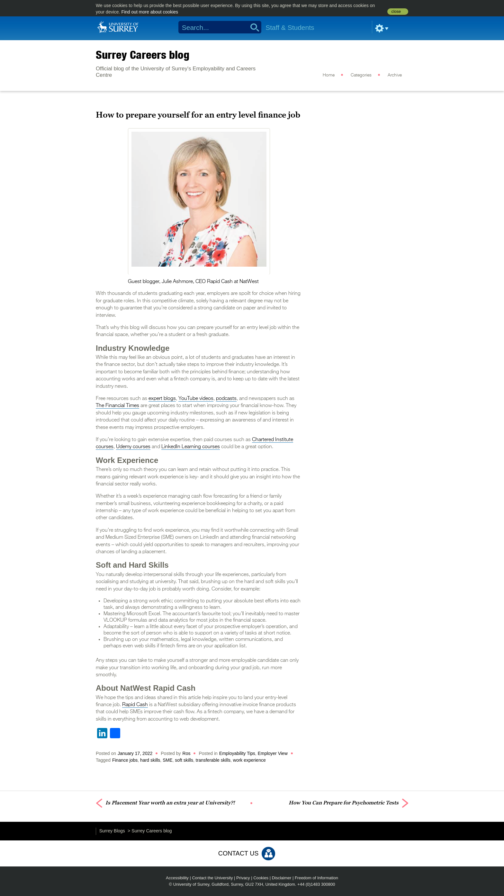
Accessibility (177, 877)
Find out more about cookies (149, 11)
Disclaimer (282, 877)
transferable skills (213, 760)
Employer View (273, 753)
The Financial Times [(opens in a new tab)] (117, 405)
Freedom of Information (316, 877)
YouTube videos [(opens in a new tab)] (195, 398)
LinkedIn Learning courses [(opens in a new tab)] (190, 446)
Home (329, 75)
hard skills (150, 760)
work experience (249, 760)
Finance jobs (125, 760)
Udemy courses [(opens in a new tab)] (133, 446)
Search (252, 27)
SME (167, 760)
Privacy (243, 877)
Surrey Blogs (112, 830)
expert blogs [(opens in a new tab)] (162, 398)
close (396, 11)
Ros (187, 753)
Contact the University (212, 877)
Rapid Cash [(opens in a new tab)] (135, 704)
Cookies (260, 877)
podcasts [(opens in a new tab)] (226, 398)
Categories (361, 75)
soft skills (184, 760)
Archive (395, 75)
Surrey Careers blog (142, 54)
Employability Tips (237, 753)
